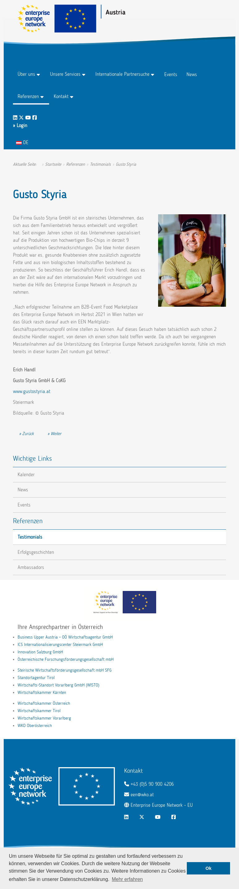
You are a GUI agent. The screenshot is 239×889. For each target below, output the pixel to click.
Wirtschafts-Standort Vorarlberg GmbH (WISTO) (58, 685)
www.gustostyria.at (31, 391)
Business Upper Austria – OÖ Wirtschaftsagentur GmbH (65, 637)
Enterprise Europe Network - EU (162, 805)
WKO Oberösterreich (35, 725)
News (192, 74)
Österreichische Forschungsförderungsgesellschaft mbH (66, 659)
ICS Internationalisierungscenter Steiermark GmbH (60, 644)
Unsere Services (65, 74)
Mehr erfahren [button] (127, 879)
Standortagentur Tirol (36, 677)
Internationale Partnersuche (122, 74)
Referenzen (28, 96)
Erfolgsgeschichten (36, 552)
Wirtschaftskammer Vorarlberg (44, 718)
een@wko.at (142, 794)
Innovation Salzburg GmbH (40, 652)
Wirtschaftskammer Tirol (39, 710)
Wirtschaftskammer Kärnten (42, 692)
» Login (20, 125)
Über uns (26, 74)
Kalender (26, 474)
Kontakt (61, 96)
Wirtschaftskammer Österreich (44, 703)
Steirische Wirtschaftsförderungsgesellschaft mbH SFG (64, 670)
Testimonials (30, 537)
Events (170, 74)
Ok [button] (209, 868)
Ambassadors (31, 567)
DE (22, 142)
